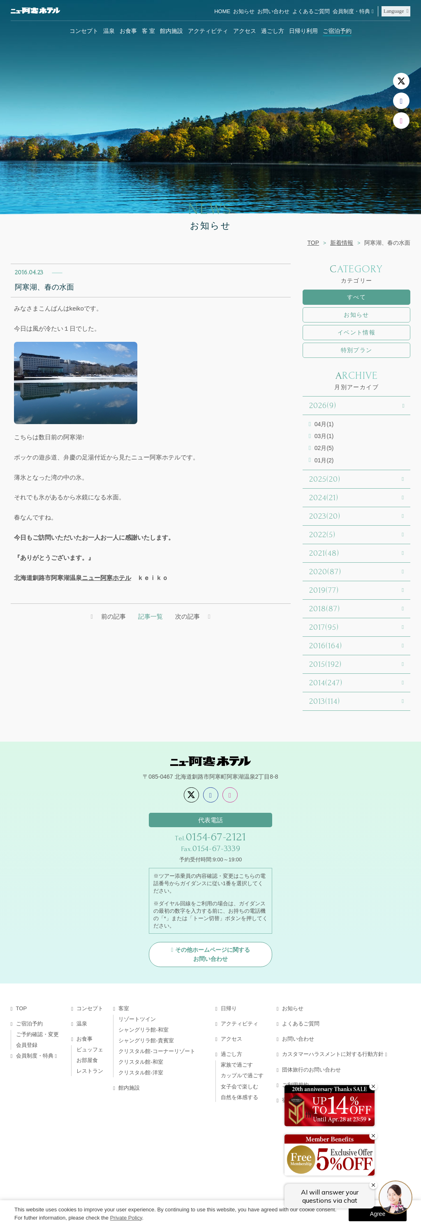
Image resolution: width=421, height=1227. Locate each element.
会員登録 (26, 1045)
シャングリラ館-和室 (143, 1030)
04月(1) (324, 424)
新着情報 (341, 242)
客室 (123, 1008)
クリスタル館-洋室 (140, 1072)
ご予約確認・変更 (37, 1034)
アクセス (244, 31)
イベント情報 (356, 332)
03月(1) (324, 436)
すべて (356, 297)
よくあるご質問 (311, 11)
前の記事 (113, 616)
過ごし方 (272, 31)
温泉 (109, 31)
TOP (313, 242)
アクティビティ (208, 31)
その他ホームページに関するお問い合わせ (212, 954)
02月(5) (324, 448)
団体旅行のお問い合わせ (311, 1070)
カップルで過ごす (242, 1075)
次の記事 (187, 616)
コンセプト (83, 31)
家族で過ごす (237, 1065)
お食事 (128, 31)
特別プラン (356, 350)
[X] (401, 81)
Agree (377, 1214)
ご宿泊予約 (337, 31)
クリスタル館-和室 (140, 1062)
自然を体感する (239, 1097)
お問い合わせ (273, 11)
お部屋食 (87, 1060)
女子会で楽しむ (239, 1086)
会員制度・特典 (351, 11)
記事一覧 (150, 616)
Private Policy (126, 1218)
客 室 (148, 31)
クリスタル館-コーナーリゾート (156, 1051)
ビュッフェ (89, 1049)
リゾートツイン (137, 1019)
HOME (222, 11)
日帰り (229, 1008)
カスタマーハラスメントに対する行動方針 (333, 1054)
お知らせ (243, 11)
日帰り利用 (303, 31)
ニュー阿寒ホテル (106, 577)
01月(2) (324, 460)
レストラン (89, 1071)
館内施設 (171, 31)
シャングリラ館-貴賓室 (145, 1040)
